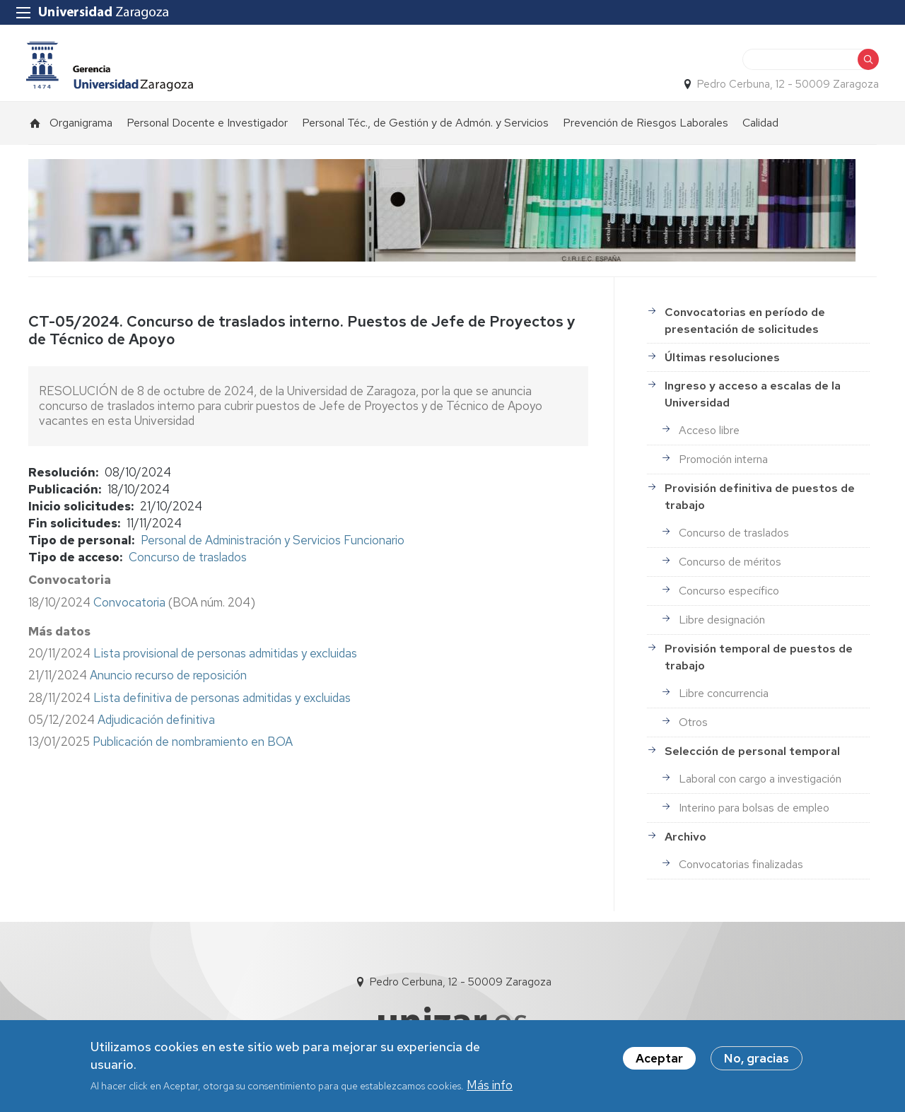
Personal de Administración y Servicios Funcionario (272, 546)
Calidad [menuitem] (760, 128)
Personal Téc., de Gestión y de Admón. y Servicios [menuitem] (425, 128)
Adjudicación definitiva (156, 725)
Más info (490, 1086)
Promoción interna (723, 464)
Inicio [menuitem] (35, 129)
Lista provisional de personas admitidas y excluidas (225, 659)
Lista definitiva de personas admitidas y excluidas (222, 702)
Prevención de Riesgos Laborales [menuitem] (645, 128)
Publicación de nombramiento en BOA (193, 747)
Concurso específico (729, 596)
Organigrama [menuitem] (80, 128)
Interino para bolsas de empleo (754, 813)
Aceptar (659, 1058)
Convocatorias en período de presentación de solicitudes (745, 326)
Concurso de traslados (188, 562)
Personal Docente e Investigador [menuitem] (207, 128)
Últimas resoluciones (722, 363)
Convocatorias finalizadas (741, 869)
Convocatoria (129, 607)
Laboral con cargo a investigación (760, 784)
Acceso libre (709, 435)
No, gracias (756, 1058)
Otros (693, 727)
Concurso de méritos (730, 567)
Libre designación (722, 625)
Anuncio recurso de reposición (168, 681)
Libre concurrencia (724, 698)
